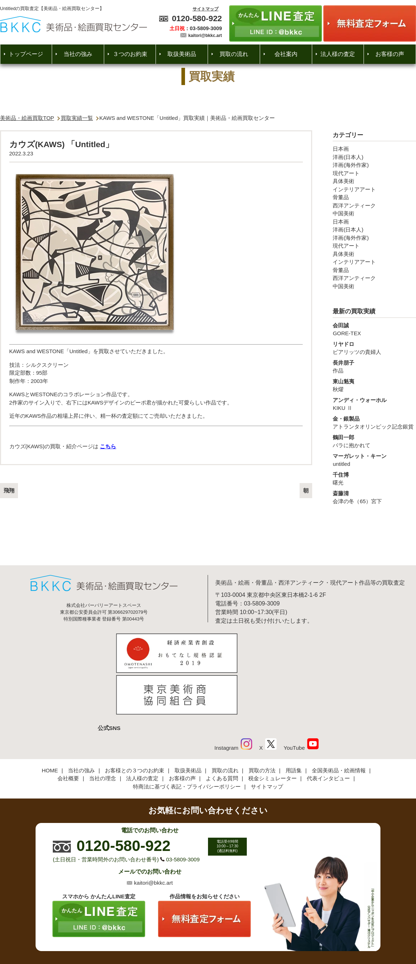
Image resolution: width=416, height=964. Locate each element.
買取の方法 (262, 724)
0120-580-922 (197, 18)
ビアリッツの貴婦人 (374, 347)
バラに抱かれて (374, 441)
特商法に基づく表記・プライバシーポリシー (187, 740)
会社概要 (68, 732)
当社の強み (78, 54)
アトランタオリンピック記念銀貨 (374, 422)
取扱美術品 (181, 54)
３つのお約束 (130, 54)
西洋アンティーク (354, 205)
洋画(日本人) (348, 157)
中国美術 (343, 213)
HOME (50, 724)
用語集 (294, 724)
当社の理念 (102, 732)
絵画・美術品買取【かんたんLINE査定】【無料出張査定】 (73, 24)
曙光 (374, 478)
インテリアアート (354, 189)
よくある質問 (222, 732)
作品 (374, 366)
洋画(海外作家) (351, 165)
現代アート (346, 173)
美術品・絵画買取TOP (27, 118)
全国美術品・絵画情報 (339, 724)
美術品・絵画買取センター (196, 937)
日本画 (341, 149)
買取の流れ (233, 54)
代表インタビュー (328, 732)
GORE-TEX (374, 329)
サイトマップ (205, 8)
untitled (374, 459)
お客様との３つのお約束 (134, 724)
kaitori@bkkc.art (205, 35)
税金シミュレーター (272, 732)
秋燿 (374, 385)
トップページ (26, 54)
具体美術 (343, 181)
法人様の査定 (337, 54)
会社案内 (285, 54)
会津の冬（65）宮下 (374, 497)
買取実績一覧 (77, 118)
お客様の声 (389, 54)
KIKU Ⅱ (374, 403)
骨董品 (341, 197)
